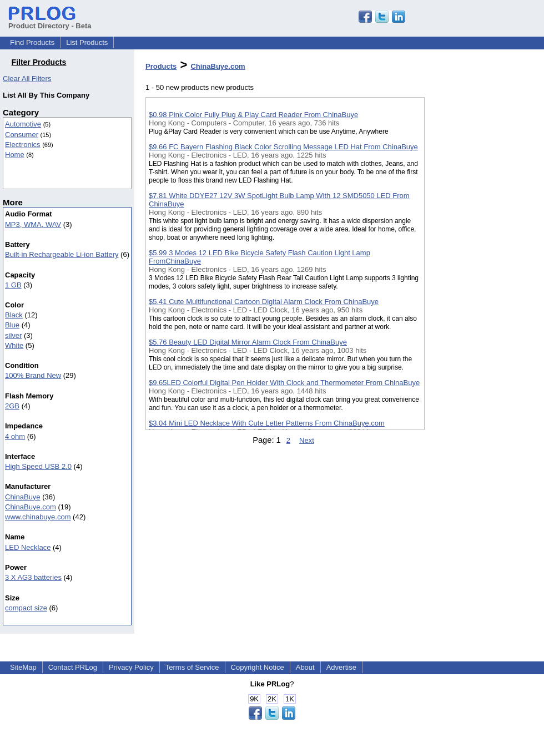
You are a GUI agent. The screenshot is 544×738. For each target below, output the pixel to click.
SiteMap (23, 667)
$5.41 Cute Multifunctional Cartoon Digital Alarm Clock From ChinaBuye (264, 301)
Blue (12, 325)
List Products (87, 42)
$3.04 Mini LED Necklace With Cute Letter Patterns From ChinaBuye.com (267, 423)
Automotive (23, 124)
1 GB (13, 285)
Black (14, 315)
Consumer (21, 134)
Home (14, 154)
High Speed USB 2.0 (38, 466)
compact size (26, 608)
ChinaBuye (23, 497)
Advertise (341, 667)
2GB (12, 406)
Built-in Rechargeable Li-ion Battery (62, 254)
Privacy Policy (131, 667)
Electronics (23, 144)
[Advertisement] (480, 288)
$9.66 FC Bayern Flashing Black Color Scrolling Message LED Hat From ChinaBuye (283, 147)
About (305, 667)
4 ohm (15, 436)
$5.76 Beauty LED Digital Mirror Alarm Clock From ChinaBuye (248, 342)
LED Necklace (28, 547)
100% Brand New (33, 375)
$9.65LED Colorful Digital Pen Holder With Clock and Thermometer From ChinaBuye (284, 382)
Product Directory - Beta (50, 21)
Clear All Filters (27, 78)
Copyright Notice (257, 667)
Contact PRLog (72, 667)
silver (13, 335)
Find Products (32, 42)
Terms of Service (192, 667)
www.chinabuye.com (38, 517)
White (14, 345)
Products (161, 66)
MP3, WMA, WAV (33, 224)
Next (306, 440)
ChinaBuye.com (30, 507)
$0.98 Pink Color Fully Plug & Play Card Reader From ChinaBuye (253, 114)
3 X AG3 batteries (33, 577)
